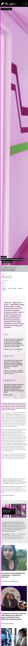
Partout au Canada (8, 270)
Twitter (14, 288)
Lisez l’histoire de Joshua (7, 495)
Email (4, 288)
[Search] (24, 4)
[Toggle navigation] (26, 4)
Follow (4, 289)
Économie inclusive (7, 276)
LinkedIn (20, 288)
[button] (26, 644)
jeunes (3, 283)
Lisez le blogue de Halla (6, 623)
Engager (9, 9)
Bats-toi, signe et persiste (15, 349)
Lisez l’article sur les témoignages (9, 581)
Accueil (4, 9)
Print (9, 288)
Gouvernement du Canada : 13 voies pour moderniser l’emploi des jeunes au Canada (14, 372)
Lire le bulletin (5, 534)
